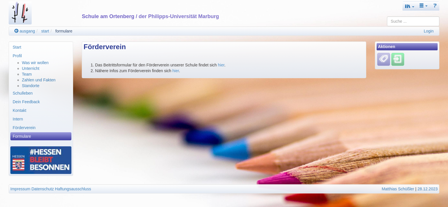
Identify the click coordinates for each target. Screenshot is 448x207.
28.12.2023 (427, 189)
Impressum (20, 189)
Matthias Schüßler (398, 189)
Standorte (30, 85)
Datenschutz (42, 189)
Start (17, 47)
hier (221, 65)
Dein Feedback (26, 101)
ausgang (24, 31)
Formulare (22, 136)
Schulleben (23, 93)
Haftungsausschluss (73, 189)
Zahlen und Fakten (39, 80)
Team (27, 74)
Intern (18, 119)
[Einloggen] (398, 59)
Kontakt (19, 110)
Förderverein (24, 127)
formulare (63, 31)
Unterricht (30, 68)
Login (429, 31)
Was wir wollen (35, 62)
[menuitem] (40, 47)
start (45, 31)
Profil (17, 55)
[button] (410, 6)
